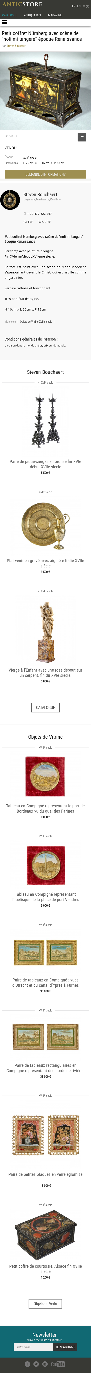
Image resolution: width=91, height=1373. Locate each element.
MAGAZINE (55, 15)
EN (79, 6)
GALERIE (28, 222)
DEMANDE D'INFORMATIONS (45, 174)
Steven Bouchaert (40, 194)
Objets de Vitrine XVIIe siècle (36, 321)
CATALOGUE (9, 15)
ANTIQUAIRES (32, 15)
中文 (86, 6)
